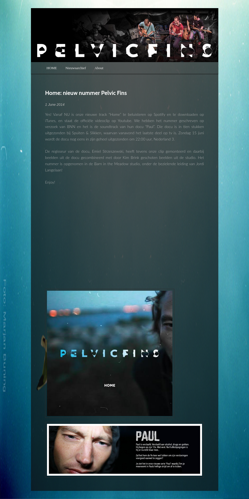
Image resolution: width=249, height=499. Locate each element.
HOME (51, 68)
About (98, 68)
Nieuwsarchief (75, 68)
